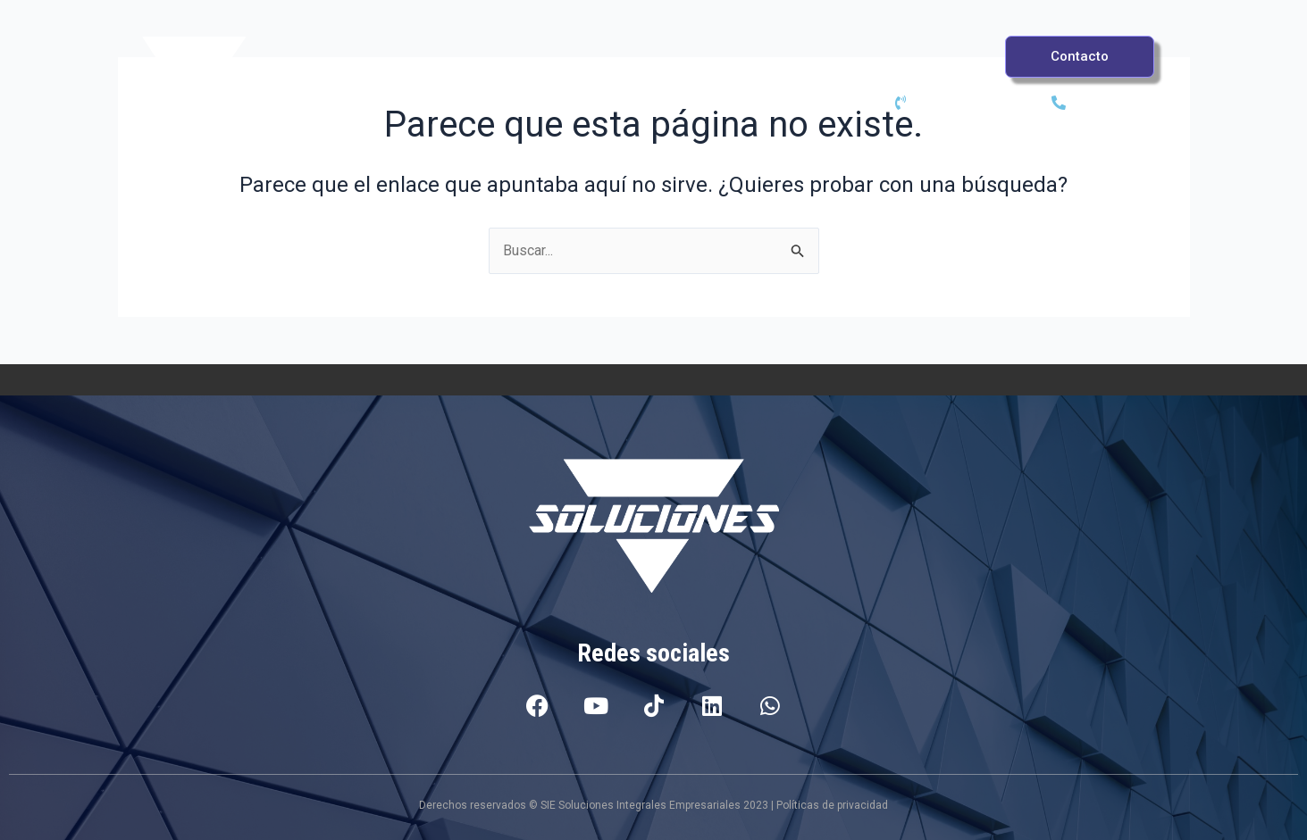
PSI (470, 69)
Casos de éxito (766, 69)
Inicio (353, 69)
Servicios (600, 69)
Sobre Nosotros (952, 69)
